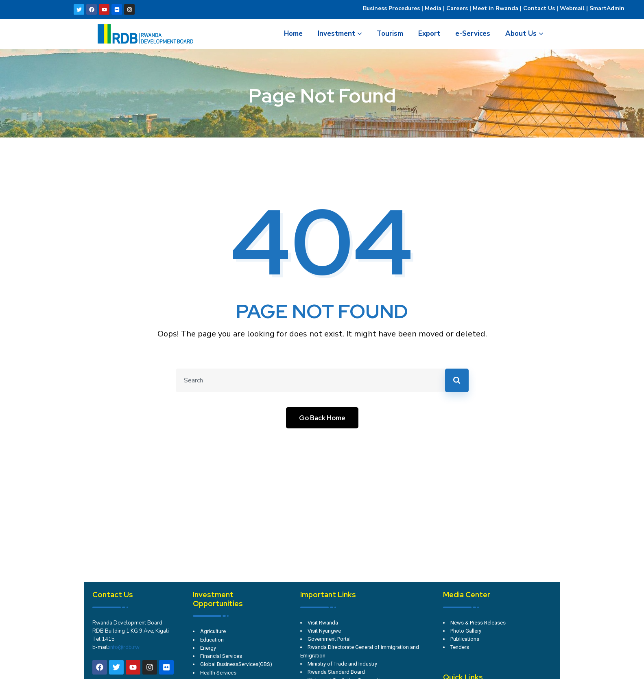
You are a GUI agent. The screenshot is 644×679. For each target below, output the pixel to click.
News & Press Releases (478, 623)
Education (212, 640)
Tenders (459, 647)
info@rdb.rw (124, 647)
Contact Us (539, 8)
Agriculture (213, 631)
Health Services (218, 673)
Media (433, 8)
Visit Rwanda (323, 623)
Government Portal (329, 639)
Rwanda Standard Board (336, 672)
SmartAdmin (606, 8)
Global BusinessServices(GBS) (236, 664)
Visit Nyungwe (324, 631)
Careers (456, 8)
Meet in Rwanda (495, 8)
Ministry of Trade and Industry (342, 664)
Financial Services (221, 656)
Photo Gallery (465, 631)
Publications (464, 639)
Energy (208, 648)
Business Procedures (391, 8)
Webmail (572, 8)
